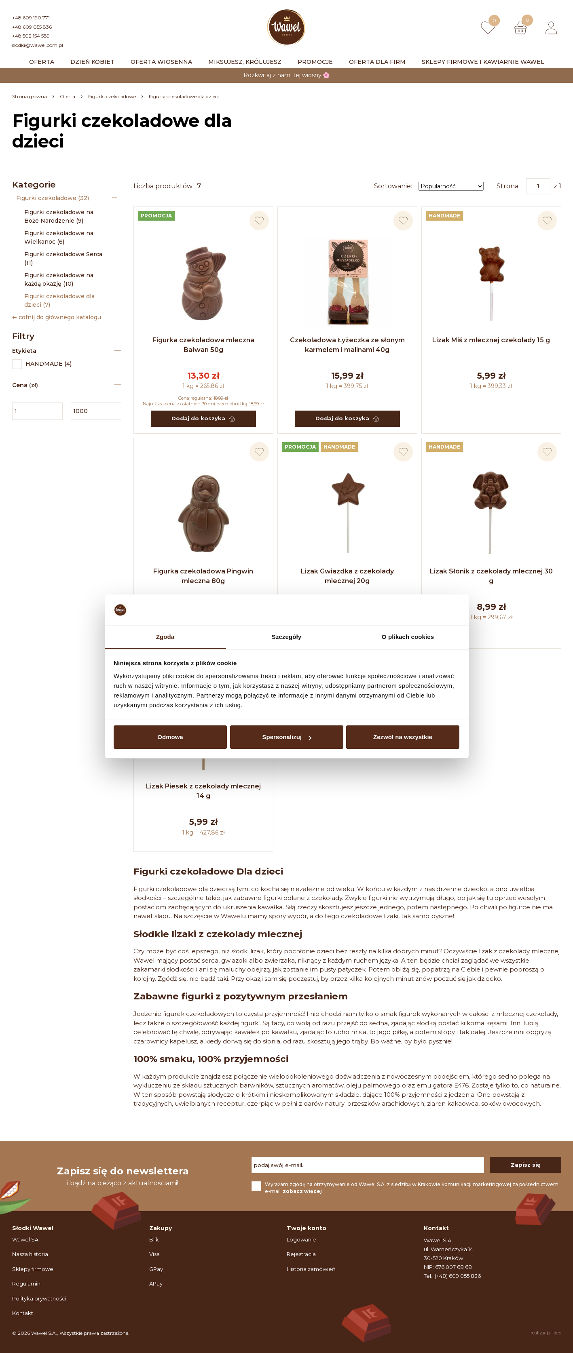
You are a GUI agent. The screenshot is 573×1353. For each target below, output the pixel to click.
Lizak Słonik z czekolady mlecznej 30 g (491, 576)
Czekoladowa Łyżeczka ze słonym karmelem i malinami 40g (347, 345)
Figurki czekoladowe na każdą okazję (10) (58, 279)
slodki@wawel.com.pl (37, 45)
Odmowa (170, 736)
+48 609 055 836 (32, 27)
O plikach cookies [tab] (408, 636)
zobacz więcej (302, 1191)
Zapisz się (525, 1164)
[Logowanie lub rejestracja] (551, 27)
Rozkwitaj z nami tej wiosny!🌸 (286, 75)
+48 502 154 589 (31, 36)
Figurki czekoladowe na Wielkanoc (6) (58, 237)
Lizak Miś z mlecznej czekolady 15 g (491, 340)
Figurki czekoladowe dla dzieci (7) (59, 300)
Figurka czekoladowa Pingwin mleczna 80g (203, 576)
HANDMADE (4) (42, 364)
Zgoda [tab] (165, 636)
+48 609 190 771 (31, 18)
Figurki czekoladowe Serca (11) (63, 258)
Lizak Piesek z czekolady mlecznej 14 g (203, 791)
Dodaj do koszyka (203, 418)
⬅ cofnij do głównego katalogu (56, 317)
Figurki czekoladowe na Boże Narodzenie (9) (58, 216)
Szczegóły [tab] (286, 636)
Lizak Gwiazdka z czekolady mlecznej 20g (347, 576)
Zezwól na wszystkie (402, 736)
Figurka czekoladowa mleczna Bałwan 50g (203, 345)
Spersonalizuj (286, 736)
